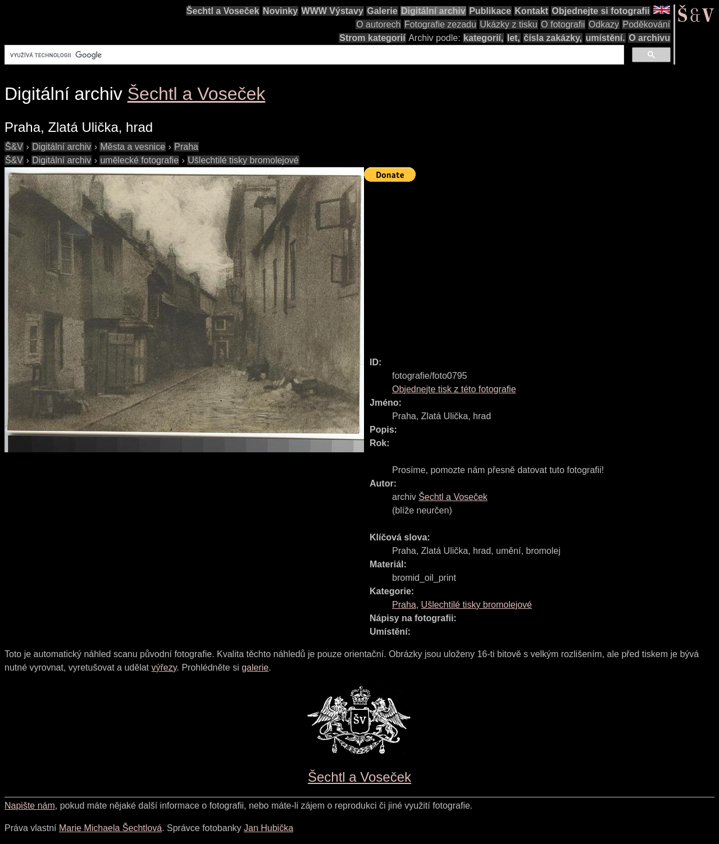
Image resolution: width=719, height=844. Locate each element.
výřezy (163, 667)
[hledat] (313, 55)
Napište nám (29, 805)
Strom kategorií (372, 38)
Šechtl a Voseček (223, 11)
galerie (255, 667)
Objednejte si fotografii (600, 11)
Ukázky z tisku (508, 24)
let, (513, 38)
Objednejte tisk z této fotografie (454, 389)
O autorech (378, 24)
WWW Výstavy (332, 11)
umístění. (605, 38)
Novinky (280, 11)
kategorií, (483, 38)
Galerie (382, 11)
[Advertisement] (541, 264)
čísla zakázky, (553, 38)
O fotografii (563, 24)
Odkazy (604, 24)
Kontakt (531, 11)
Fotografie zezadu (440, 24)
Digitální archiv (433, 11)
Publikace (490, 11)
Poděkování (646, 24)
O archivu (649, 38)
